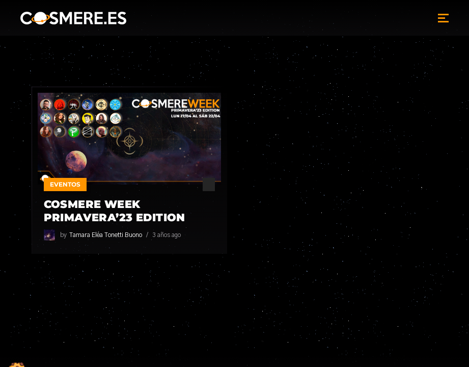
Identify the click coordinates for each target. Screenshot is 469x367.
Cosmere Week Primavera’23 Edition (114, 211)
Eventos (65, 184)
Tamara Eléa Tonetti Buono (105, 235)
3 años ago (166, 235)
